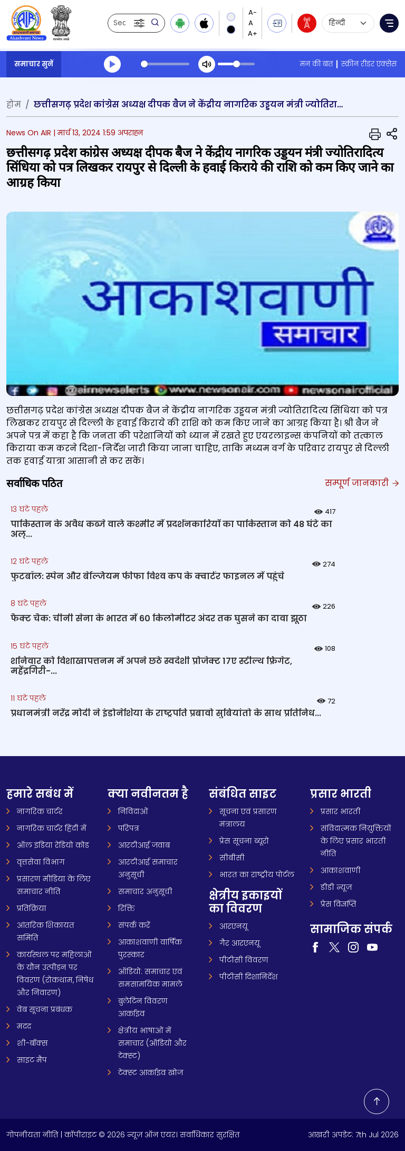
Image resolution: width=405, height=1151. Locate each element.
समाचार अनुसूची (145, 891)
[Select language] (348, 23)
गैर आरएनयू (239, 943)
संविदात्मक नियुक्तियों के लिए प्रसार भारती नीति (356, 841)
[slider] (165, 64)
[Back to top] (376, 1101)
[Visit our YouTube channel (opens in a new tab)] (372, 946)
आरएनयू (233, 926)
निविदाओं (133, 811)
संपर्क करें (134, 925)
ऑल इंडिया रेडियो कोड (53, 845)
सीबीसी (232, 857)
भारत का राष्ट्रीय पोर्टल (256, 874)
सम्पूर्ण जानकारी (361, 483)
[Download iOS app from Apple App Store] (204, 23)
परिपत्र (128, 828)
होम (13, 104)
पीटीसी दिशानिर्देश (248, 976)
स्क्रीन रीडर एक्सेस (369, 64)
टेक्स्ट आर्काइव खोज (150, 1072)
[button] (140, 23)
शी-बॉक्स (32, 1043)
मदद (24, 1026)
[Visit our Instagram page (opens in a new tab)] (353, 946)
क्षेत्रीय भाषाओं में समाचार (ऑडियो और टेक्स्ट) (152, 1043)
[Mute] (206, 64)
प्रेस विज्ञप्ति (338, 904)
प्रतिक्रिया (31, 908)
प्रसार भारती (341, 811)
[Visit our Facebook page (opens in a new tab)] (315, 946)
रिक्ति (126, 908)
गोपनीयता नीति (32, 1134)
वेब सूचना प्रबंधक (44, 1009)
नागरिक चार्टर (40, 811)
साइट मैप (32, 1060)
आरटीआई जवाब (144, 845)
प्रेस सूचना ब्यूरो (244, 841)
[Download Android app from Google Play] (179, 23)
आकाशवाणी (341, 870)
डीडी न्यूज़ (336, 887)
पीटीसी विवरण (243, 960)
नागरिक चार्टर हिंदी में (51, 828)
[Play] (112, 64)
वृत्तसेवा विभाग (41, 862)
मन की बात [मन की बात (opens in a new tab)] (316, 64)
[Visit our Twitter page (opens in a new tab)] (334, 946)
